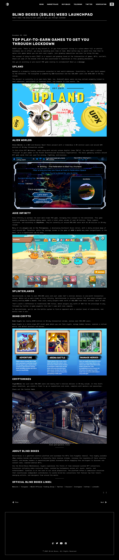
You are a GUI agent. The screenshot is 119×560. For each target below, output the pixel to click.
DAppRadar (40, 222)
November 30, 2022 (19, 35)
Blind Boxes (53, 551)
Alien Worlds (17, 145)
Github (87, 487)
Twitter (60, 487)
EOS (53, 74)
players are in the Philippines (35, 228)
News (19, 18)
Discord (69, 487)
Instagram (78, 487)
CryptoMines (17, 384)
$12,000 (75, 300)
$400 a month (76, 230)
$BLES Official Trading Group (42, 487)
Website (15, 487)
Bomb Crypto (17, 321)
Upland (15, 71)
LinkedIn (95, 487)
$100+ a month (30, 300)
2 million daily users (37, 220)
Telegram (24, 487)
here (33, 389)
